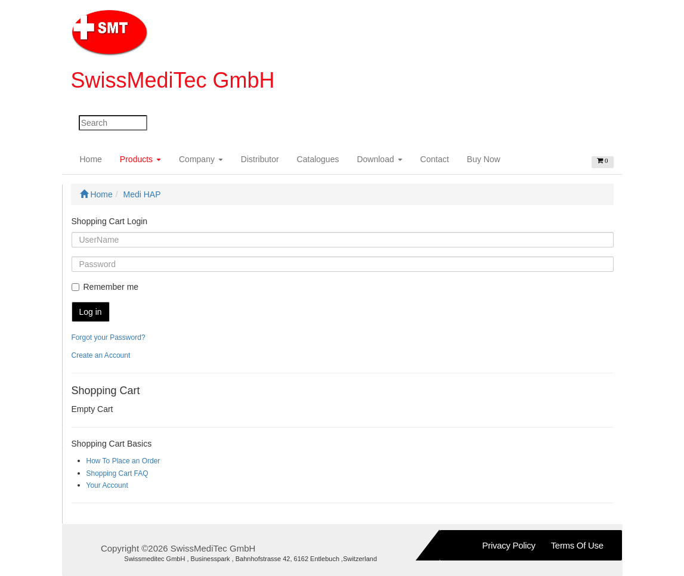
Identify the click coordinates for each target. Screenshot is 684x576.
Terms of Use (577, 545)
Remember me (105, 287)
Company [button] (201, 159)
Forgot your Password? (109, 337)
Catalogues (318, 159)
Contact (434, 159)
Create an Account (101, 355)
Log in (90, 312)
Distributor (260, 159)
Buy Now (483, 159)
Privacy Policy (509, 545)
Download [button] (379, 159)
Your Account (107, 485)
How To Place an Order (123, 461)
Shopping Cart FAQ (117, 473)
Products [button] (140, 159)
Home (95, 158)
